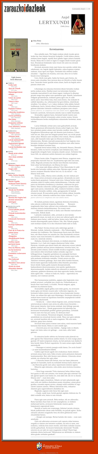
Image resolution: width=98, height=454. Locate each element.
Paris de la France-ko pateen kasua (16, 231)
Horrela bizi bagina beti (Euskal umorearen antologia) (17, 199)
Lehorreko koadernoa (17, 112)
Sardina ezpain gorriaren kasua (14, 243)
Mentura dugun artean (17, 165)
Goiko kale (13, 85)
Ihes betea (12, 119)
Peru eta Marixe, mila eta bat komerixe (17, 249)
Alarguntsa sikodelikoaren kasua (16, 237)
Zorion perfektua (15, 116)
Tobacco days (14, 101)
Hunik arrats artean (16, 153)
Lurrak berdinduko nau (17, 147)
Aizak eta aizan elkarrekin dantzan (15, 267)
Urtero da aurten (15, 98)
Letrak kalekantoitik (16, 140)
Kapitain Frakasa (15, 108)
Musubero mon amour (17, 263)
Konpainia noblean (16, 123)
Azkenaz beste (14, 136)
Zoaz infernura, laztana (17, 126)
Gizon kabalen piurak (17, 209)
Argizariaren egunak (16, 143)
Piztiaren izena (14, 133)
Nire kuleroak (14, 259)
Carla (11, 105)
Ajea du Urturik (14, 88)
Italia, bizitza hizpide (16, 175)
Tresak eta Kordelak (16, 190)
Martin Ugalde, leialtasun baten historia (17, 182)
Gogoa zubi (13, 169)
